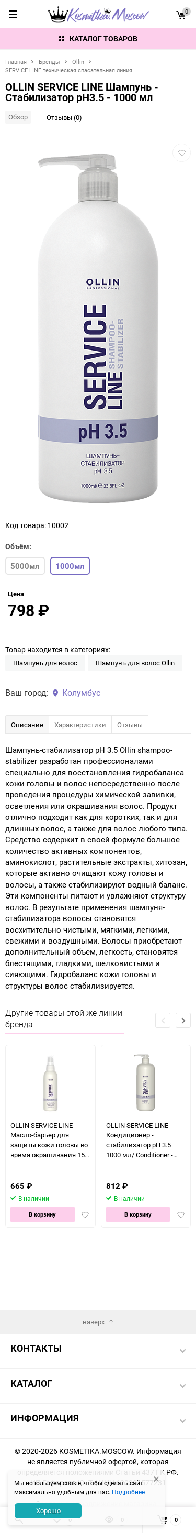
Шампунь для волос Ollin (135, 726)
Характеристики (80, 788)
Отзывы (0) (64, 117)
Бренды (49, 61)
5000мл (25, 566)
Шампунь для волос (45, 726)
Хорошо (48, 1510)
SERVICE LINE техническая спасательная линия (68, 70)
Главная (16, 61)
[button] (183, 1084)
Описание (27, 788)
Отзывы (130, 788)
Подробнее (128, 1491)
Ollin (78, 61)
